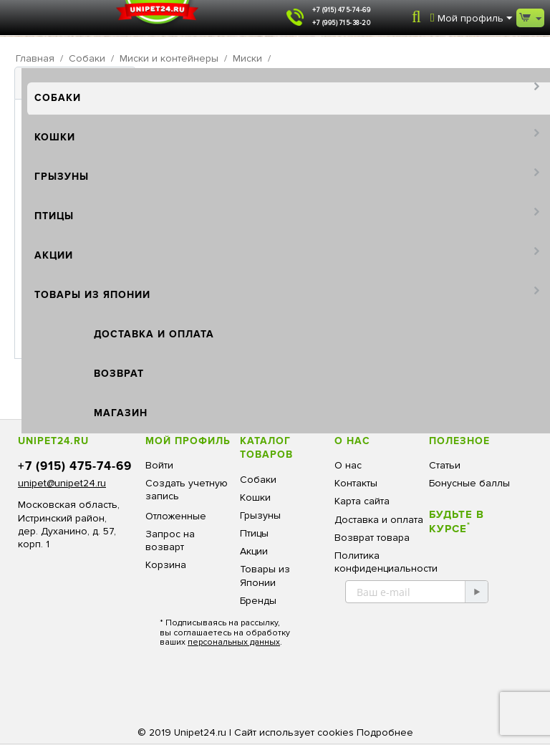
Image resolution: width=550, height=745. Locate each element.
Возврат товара (372, 538)
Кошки (54, 137)
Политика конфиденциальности (386, 562)
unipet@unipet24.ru (62, 483)
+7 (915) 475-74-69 (341, 10)
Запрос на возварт (170, 540)
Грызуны (61, 176)
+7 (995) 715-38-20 (341, 23)
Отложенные (175, 516)
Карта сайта (362, 501)
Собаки (57, 98)
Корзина (165, 565)
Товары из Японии (92, 295)
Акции (53, 255)
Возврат (119, 373)
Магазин (121, 413)
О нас (348, 465)
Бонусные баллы (469, 483)
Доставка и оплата (154, 334)
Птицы (54, 216)
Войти (159, 465)
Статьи (444, 465)
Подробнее (385, 732)
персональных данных (234, 642)
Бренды (258, 601)
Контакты (355, 483)
